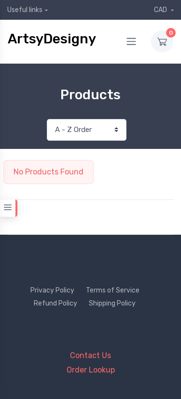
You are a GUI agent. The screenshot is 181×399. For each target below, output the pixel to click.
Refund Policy (55, 303)
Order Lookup (91, 369)
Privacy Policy (52, 290)
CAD (161, 10)
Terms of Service (112, 290)
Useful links (24, 10)
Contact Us (90, 355)
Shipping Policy (112, 303)
